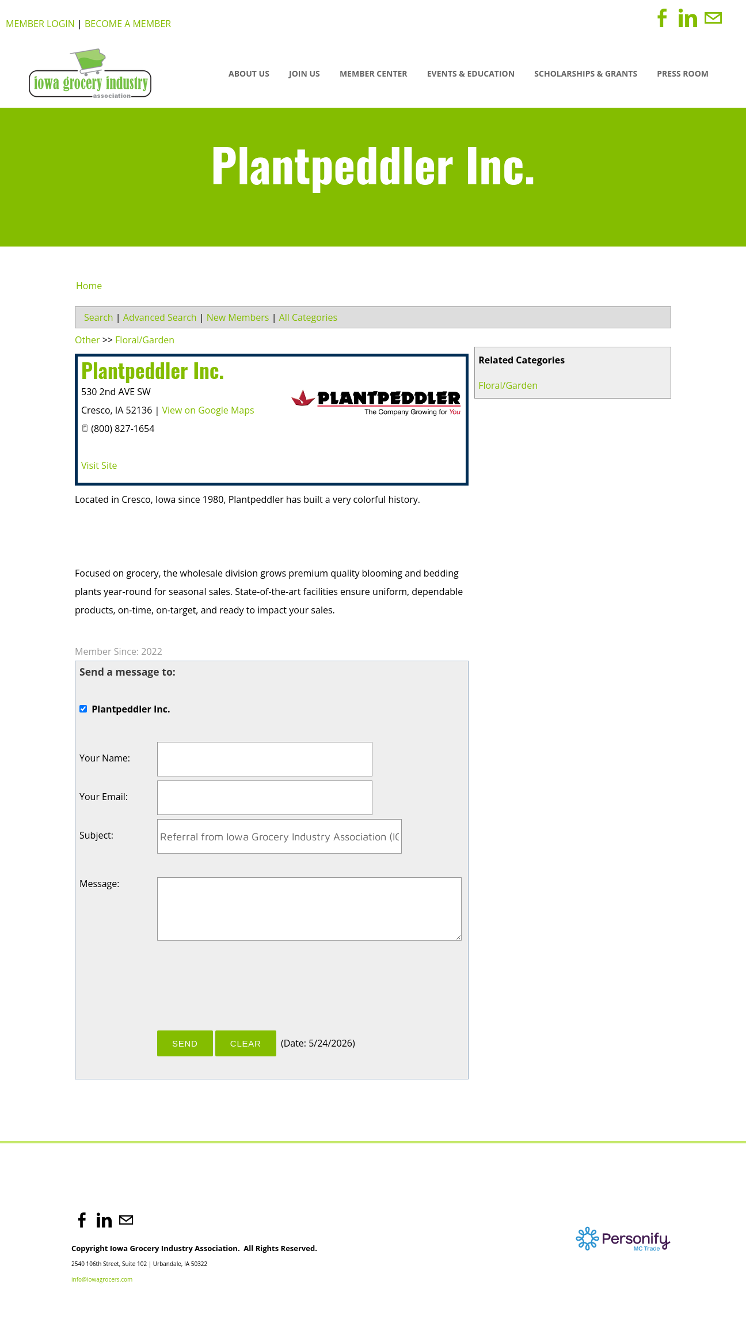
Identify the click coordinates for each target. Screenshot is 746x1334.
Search (98, 317)
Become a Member (128, 23)
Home (89, 285)
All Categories (308, 317)
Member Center (374, 73)
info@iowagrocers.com (101, 1279)
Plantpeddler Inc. (152, 370)
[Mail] (713, 18)
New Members (238, 317)
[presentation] (244, 989)
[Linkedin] (688, 18)
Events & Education (471, 73)
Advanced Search (160, 317)
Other (87, 340)
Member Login (40, 23)
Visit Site (99, 465)
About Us (249, 73)
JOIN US (304, 73)
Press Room (683, 73)
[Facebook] (662, 18)
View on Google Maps (208, 410)
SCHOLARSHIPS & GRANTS (585, 73)
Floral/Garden (508, 385)
